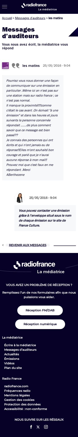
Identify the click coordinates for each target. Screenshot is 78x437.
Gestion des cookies (19, 400)
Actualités (11, 354)
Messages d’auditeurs (30, 18)
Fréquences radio (17, 391)
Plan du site (13, 368)
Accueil (7, 18)
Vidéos (9, 363)
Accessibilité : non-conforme (25, 409)
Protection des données (22, 404)
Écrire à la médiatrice (20, 345)
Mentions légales (17, 395)
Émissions (11, 359)
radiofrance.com (16, 386)
